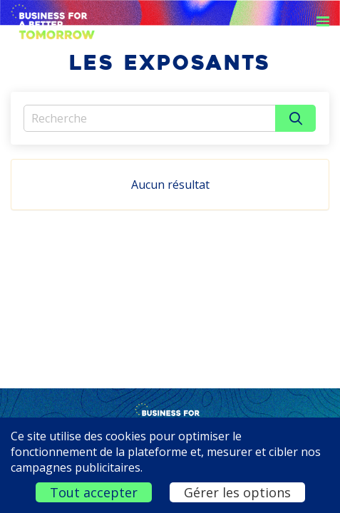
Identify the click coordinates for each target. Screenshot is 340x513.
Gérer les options (237, 492)
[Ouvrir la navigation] (322, 21)
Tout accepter (94, 492)
